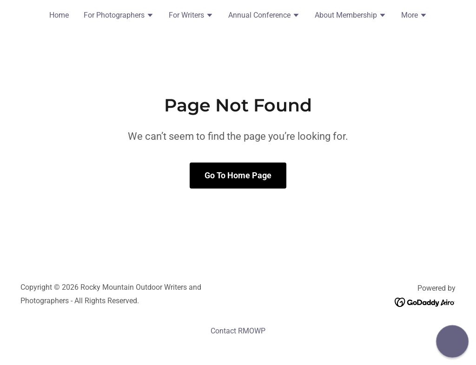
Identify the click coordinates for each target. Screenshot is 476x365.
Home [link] (59, 15)
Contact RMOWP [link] (238, 330)
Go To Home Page (238, 175)
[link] (425, 301)
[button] (119, 16)
